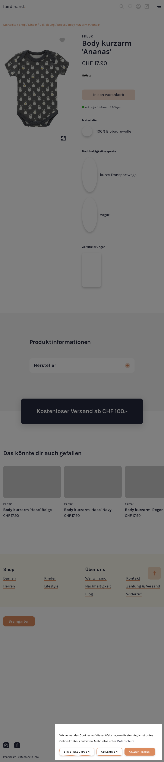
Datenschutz (125, 741)
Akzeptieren (140, 751)
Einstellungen (77, 751)
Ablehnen (109, 751)
